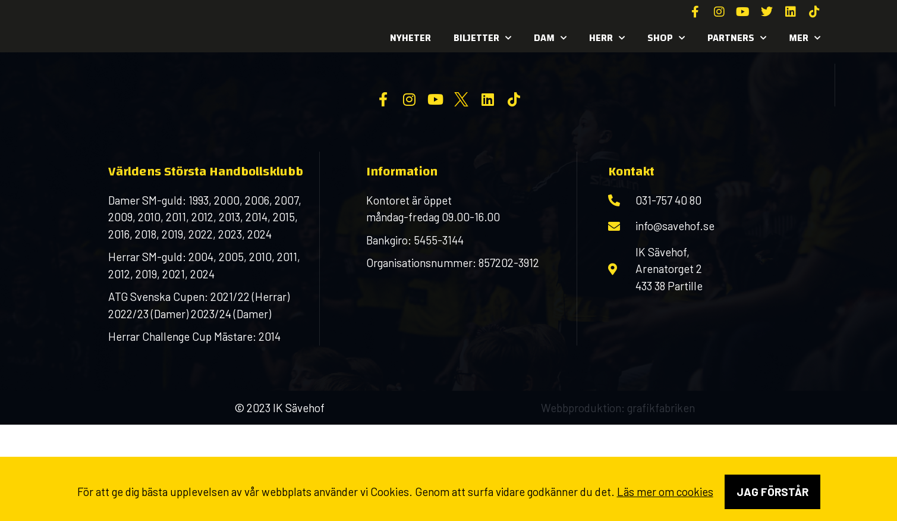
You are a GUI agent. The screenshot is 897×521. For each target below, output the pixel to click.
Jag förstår (772, 491)
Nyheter (410, 38)
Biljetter (482, 38)
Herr (607, 38)
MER (804, 38)
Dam (550, 38)
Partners (736, 38)
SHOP (666, 38)
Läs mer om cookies (665, 491)
